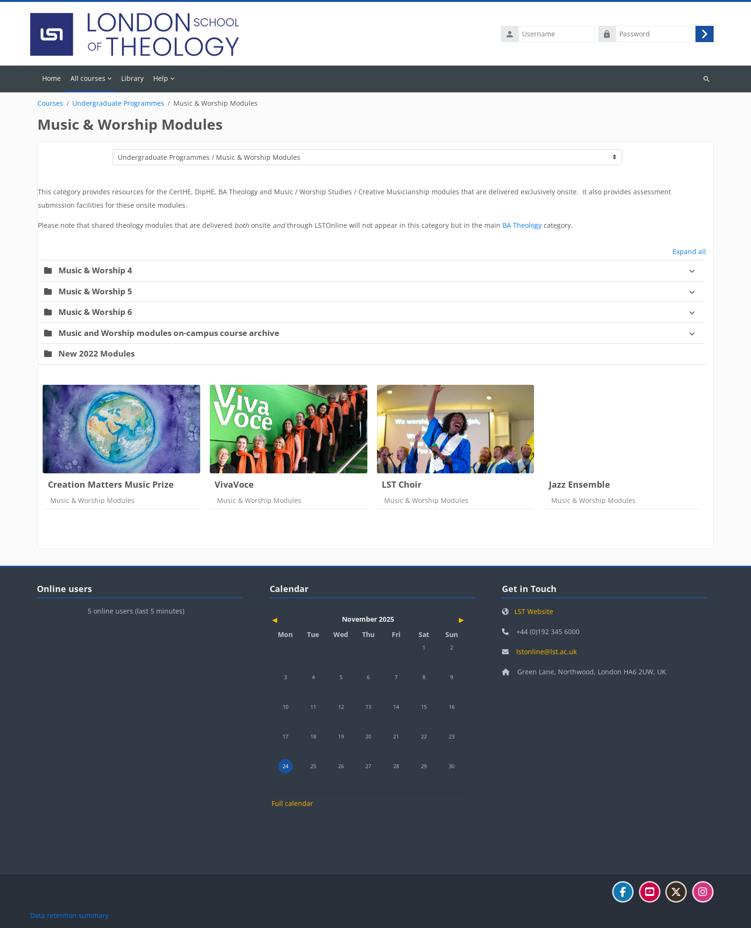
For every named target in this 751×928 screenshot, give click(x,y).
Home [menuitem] (51, 78)
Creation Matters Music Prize (111, 484)
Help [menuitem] (160, 78)
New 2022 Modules (96, 353)
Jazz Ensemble (579, 484)
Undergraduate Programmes (118, 104)
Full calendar (292, 803)
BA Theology (522, 225)
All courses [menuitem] (87, 78)
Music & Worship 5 (95, 291)
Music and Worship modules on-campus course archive (168, 332)
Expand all (689, 252)
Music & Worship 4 (95, 270)
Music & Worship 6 (95, 312)
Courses (50, 104)
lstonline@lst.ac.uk (546, 652)
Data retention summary (69, 915)
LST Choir (401, 484)
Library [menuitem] (132, 78)
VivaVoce (234, 484)
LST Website (533, 611)
